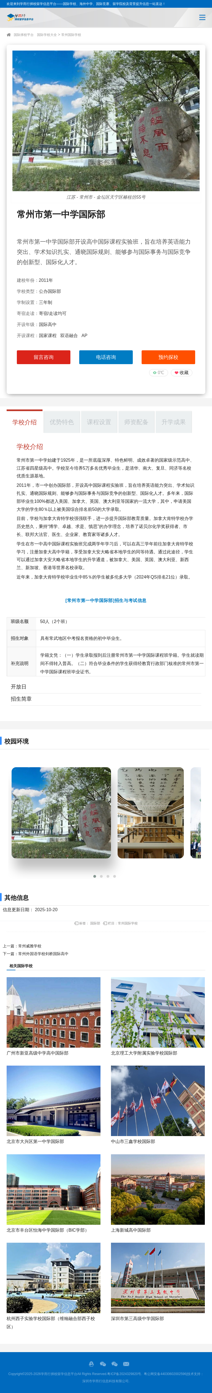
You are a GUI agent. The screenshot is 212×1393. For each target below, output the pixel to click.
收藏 (184, 372)
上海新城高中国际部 (131, 1230)
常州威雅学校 (29, 946)
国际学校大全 (47, 35)
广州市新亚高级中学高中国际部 (37, 1053)
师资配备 (136, 422)
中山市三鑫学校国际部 (133, 1141)
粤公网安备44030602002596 (165, 1374)
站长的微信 (115, 1364)
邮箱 (126, 1364)
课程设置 (99, 422)
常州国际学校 (71, 35)
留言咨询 (44, 357)
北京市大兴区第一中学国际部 (35, 1141)
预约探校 (168, 357)
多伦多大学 (121, 577)
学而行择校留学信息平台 (59, 1374)
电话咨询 (106, 357)
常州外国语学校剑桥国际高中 (43, 954)
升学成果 (173, 422)
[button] (94, 876)
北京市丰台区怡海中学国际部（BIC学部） (48, 1230)
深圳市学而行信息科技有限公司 (105, 1381)
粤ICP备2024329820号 (124, 1374)
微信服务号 (103, 1364)
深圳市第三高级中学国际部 (137, 1318)
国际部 (95, 923)
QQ (91, 1364)
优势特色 (62, 422)
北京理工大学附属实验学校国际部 (144, 1053)
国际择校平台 (24, 35)
